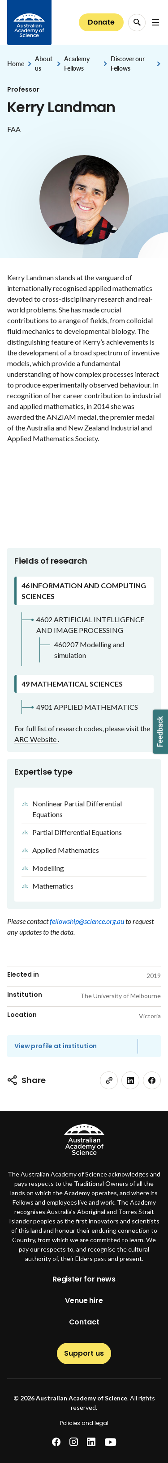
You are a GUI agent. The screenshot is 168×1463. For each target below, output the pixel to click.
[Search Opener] (137, 22)
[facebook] (152, 1080)
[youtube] (110, 1442)
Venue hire (84, 1300)
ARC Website (36, 739)
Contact (84, 1322)
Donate (101, 22)
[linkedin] (130, 1080)
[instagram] (73, 1442)
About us (43, 63)
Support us (83, 1353)
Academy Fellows (77, 63)
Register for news (84, 1279)
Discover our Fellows (128, 63)
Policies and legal (84, 1423)
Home (15, 63)
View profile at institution (55, 1045)
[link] (109, 1080)
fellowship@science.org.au (87, 921)
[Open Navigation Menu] (155, 22)
